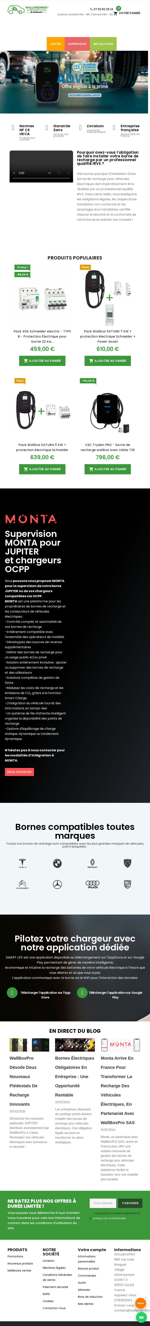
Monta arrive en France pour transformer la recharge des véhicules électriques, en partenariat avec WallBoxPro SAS (118, 1090)
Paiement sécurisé (55, 1287)
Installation (103, 44)
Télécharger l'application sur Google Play (115, 995)
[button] (11, 82)
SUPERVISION (77, 44)
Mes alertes (86, 1304)
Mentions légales (54, 1268)
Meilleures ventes (19, 1270)
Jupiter (55, 44)
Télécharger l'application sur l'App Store (45, 995)
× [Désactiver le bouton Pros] (145, 1298)
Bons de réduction (90, 1297)
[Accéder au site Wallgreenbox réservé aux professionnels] (140, 1303)
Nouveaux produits (20, 1263)
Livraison (48, 1261)
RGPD (46, 1294)
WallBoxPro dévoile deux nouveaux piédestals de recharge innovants (24, 1081)
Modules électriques (27, 44)
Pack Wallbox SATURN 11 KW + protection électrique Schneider (42, 447)
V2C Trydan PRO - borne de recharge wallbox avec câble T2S (107, 447)
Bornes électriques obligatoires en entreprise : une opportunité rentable (74, 1076)
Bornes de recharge (87, 30)
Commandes (87, 1276)
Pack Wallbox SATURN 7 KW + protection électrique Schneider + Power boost (107, 336)
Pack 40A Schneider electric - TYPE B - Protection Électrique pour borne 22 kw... (42, 336)
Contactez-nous (54, 1308)
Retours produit (88, 1269)
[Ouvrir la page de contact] (141, 1317)
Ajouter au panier (42, 361)
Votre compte (92, 1249)
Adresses (84, 1290)
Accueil (17, 30)
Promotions (15, 1256)
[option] (74, 82)
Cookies (48, 1301)
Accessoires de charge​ (47, 30)
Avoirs (82, 1283)
